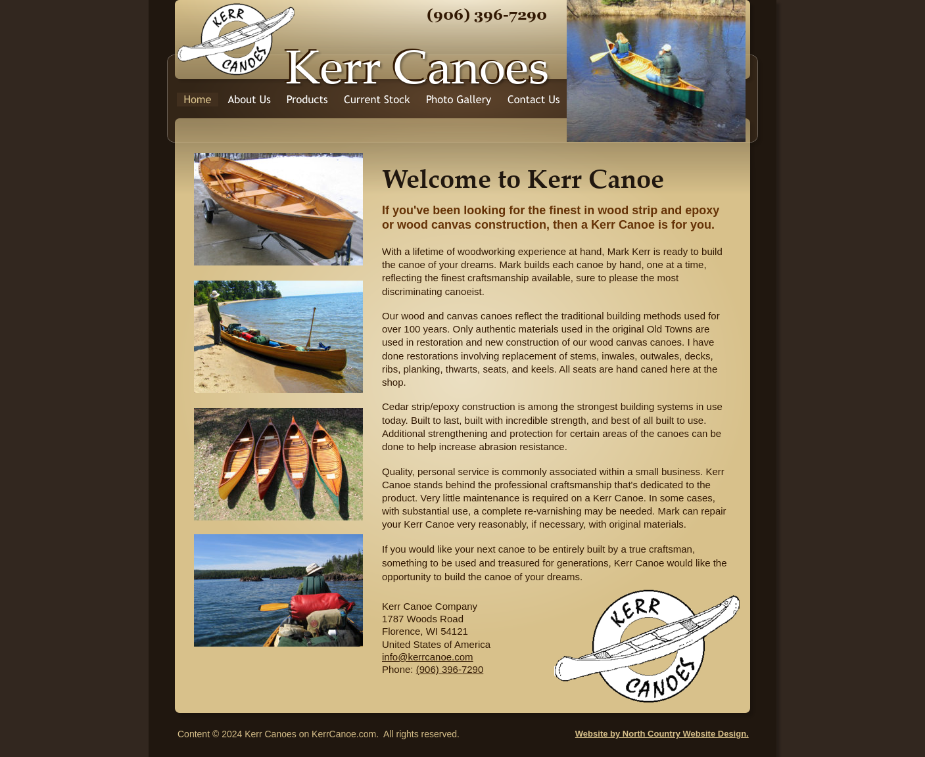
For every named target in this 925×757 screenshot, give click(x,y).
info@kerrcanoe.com (427, 656)
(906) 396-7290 (450, 669)
